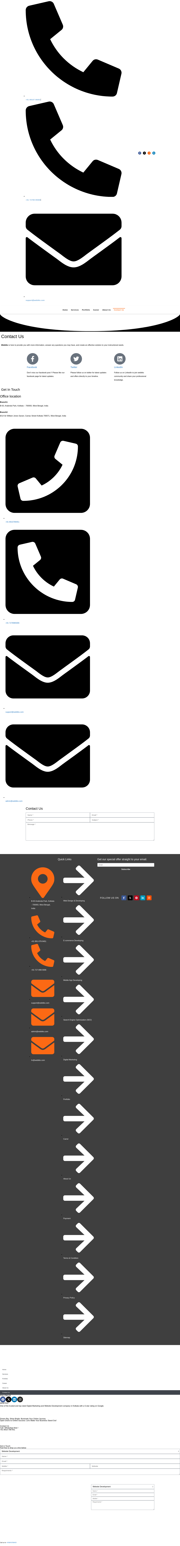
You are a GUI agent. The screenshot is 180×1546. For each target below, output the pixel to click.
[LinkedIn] (120, 359)
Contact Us (119, 310)
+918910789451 (11, 1542)
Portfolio (86, 310)
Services (75, 310)
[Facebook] (32, 359)
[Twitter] (76, 359)
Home (65, 310)
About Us (106, 310)
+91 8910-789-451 (7, 1430)
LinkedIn (118, 367)
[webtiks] (135, 403)
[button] (149, 310)
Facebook (32, 367)
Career (96, 310)
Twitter (73, 367)
